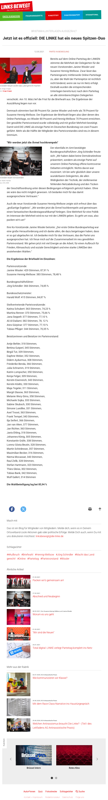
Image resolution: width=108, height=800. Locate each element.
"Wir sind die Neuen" (43, 632)
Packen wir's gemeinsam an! (48, 580)
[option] (34, 758)
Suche (80, 791)
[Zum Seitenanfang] (100, 509)
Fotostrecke (51, 791)
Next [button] (97, 759)
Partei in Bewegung (59, 52)
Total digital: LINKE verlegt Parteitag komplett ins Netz (62, 647)
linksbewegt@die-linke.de (49, 536)
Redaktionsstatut (52, 797)
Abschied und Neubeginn (46, 596)
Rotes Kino (74, 768)
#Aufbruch (14, 554)
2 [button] (56, 778)
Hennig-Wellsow (45, 554)
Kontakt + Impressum (33, 797)
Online (22, 558)
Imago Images (7, 91)
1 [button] (51, 778)
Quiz (40, 791)
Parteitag (34, 558)
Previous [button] (11, 759)
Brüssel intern (34, 768)
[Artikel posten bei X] (23, 509)
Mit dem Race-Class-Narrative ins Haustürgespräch (61, 703)
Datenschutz (67, 797)
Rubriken (4, 742)
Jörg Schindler (65, 554)
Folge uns (80, 797)
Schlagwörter (66, 791)
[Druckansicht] (90, 509)
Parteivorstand (50, 558)
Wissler (65, 558)
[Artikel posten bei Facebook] (12, 509)
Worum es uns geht (43, 614)
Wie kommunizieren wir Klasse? (50, 677)
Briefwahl (28, 554)
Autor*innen (29, 791)
